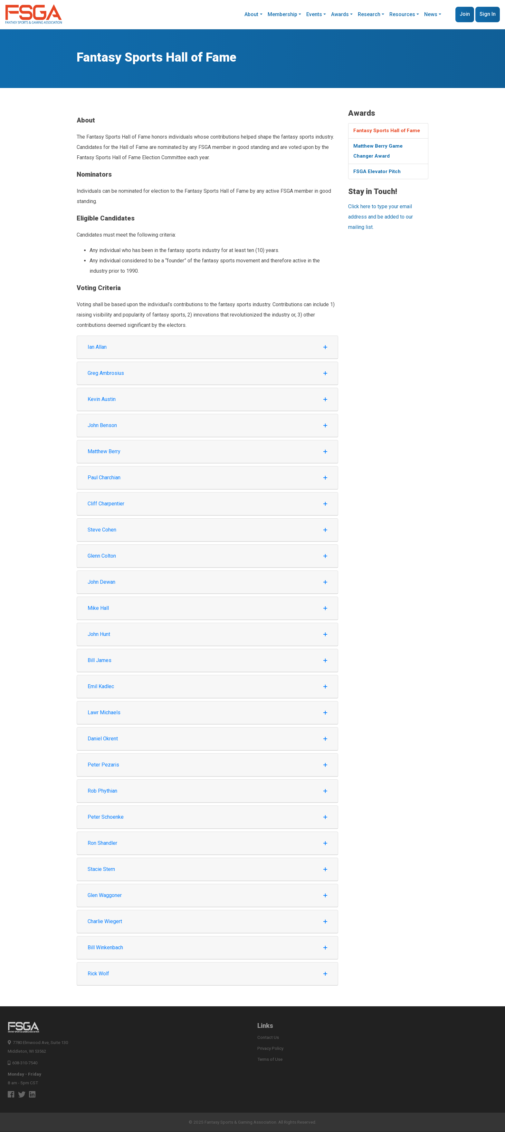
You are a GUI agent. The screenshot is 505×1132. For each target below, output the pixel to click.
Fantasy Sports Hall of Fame (388, 131)
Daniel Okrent (207, 739)
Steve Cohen (207, 530)
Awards (340, 14)
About (251, 14)
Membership (282, 14)
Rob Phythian (207, 791)
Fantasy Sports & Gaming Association (241, 1122)
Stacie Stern (207, 869)
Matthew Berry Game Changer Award (379, 152)
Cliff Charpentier (207, 504)
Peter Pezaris (207, 765)
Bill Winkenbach (207, 947)
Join (465, 14)
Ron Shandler (207, 843)
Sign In (488, 14)
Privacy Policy (270, 1048)
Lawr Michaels (207, 712)
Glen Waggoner (207, 895)
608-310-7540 (24, 1062)
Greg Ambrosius (207, 373)
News (430, 14)
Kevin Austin (207, 399)
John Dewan (207, 582)
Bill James (207, 660)
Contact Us (268, 1037)
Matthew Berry (207, 451)
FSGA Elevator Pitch (378, 173)
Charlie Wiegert (207, 921)
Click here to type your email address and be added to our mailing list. (380, 218)
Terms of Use (270, 1060)
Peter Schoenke (207, 817)
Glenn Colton (207, 556)
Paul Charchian (207, 477)
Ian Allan (207, 347)
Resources (402, 14)
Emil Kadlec (207, 686)
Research (369, 14)
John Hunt (207, 634)
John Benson (207, 425)
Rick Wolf (207, 974)
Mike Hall (207, 608)
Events (314, 14)
